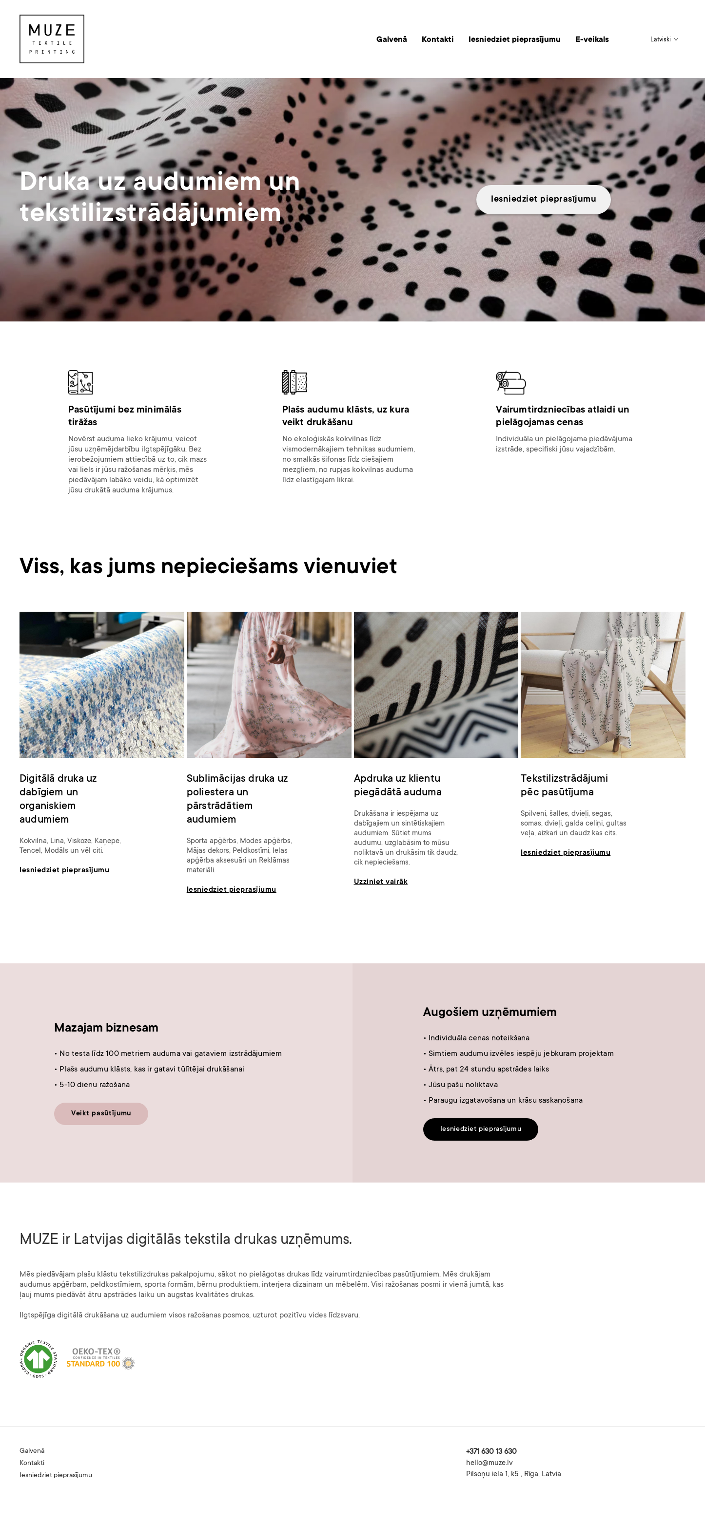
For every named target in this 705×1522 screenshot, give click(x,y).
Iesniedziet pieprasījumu (515, 40)
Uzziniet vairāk (381, 882)
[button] (665, 40)
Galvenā (391, 40)
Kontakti (438, 40)
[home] (52, 39)
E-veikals (592, 40)
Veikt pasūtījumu (101, 1114)
